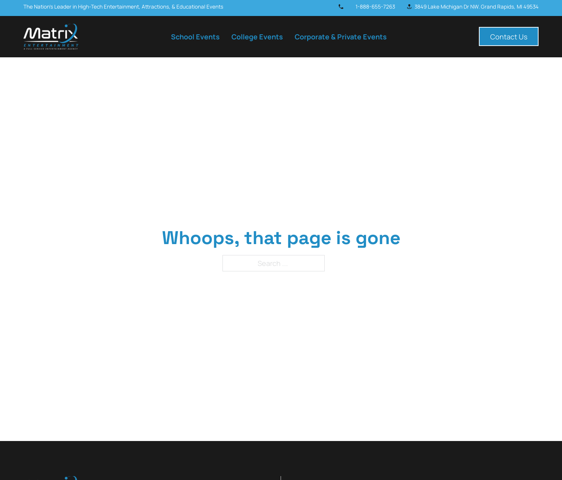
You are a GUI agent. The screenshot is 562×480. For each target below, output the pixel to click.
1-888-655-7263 (375, 6)
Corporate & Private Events (341, 36)
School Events (195, 36)
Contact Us (508, 36)
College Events (257, 36)
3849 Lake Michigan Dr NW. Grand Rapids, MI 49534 (476, 6)
